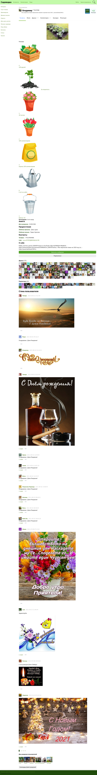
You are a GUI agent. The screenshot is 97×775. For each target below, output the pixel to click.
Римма (44, 760)
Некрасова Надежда (28, 487)
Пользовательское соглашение (27, 772)
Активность (16, 2)
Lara (23, 609)
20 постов (22, 115)
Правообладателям (14, 772)
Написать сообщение (57, 252)
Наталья (24, 661)
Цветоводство (4, 12)
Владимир (25, 350)
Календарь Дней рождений (28, 767)
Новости (3, 18)
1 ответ (21, 449)
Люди (30, 2)
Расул (24, 337)
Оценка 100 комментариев (27, 166)
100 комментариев (24, 141)
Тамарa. (24, 295)
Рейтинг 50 (22, 218)
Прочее (3, 35)
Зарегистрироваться (86, 2)
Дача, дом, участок (5, 21)
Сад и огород (4, 9)
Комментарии (24, 2)
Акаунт (27, 760)
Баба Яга (25, 518)
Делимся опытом (5, 15)
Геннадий (49, 760)
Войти (77, 2)
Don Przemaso (38, 760)
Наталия (24, 497)
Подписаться (57, 256)
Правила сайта (5, 772)
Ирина (24, 455)
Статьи (2, 33)
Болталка (3, 30)
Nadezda (32, 760)
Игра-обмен (4, 27)
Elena (24, 476)
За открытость (45, 89)
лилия (24, 465)
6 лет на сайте (23, 192)
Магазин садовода (6, 24)
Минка (24, 529)
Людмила (25, 695)
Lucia (21, 760)
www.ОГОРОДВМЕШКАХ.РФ (31, 240)
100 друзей (22, 67)
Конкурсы (3, 6)
